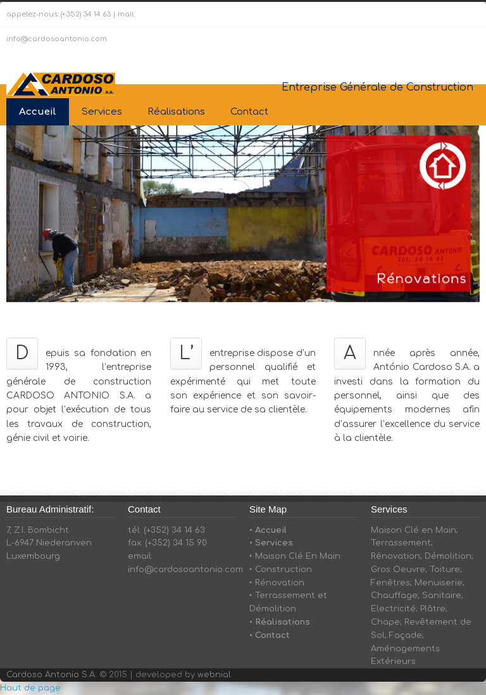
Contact (249, 111)
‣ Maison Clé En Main (294, 556)
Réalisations (176, 111)
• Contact (269, 635)
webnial (214, 674)
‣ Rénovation (276, 582)
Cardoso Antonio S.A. (51, 674)
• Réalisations (279, 622)
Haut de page (30, 688)
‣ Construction (280, 569)
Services (102, 111)
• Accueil (268, 530)
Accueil (37, 111)
